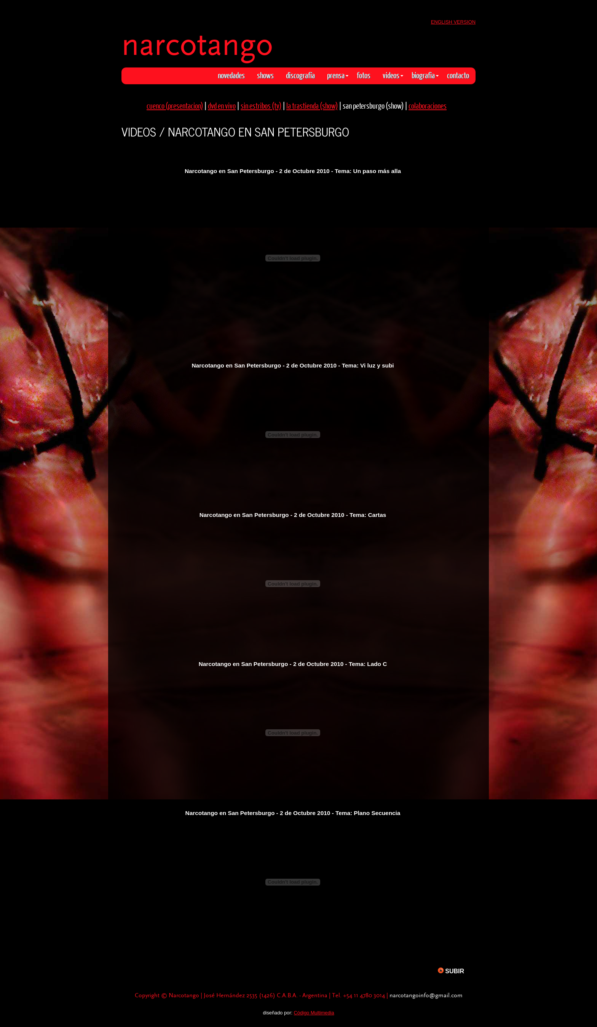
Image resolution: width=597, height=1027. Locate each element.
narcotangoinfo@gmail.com (426, 995)
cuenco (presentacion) (175, 105)
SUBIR (451, 971)
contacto (458, 75)
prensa (337, 75)
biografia (425, 75)
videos (393, 75)
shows (265, 75)
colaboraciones (428, 105)
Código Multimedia (314, 1013)
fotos (363, 75)
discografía (300, 75)
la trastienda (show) (312, 105)
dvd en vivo (222, 105)
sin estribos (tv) (261, 105)
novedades (231, 75)
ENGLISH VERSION (453, 22)
